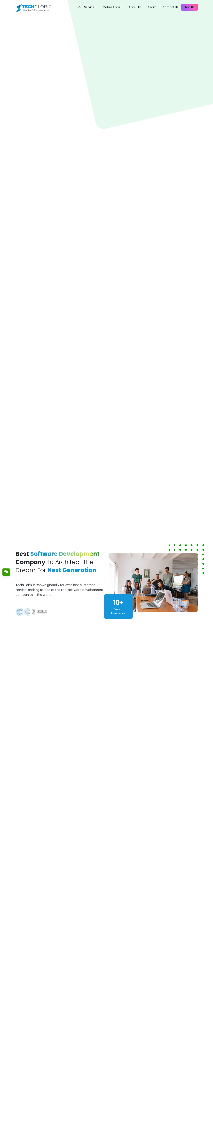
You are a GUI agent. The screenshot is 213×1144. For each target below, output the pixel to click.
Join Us (189, 7)
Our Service (86, 7)
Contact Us (170, 7)
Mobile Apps (111, 7)
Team (152, 7)
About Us (135, 7)
